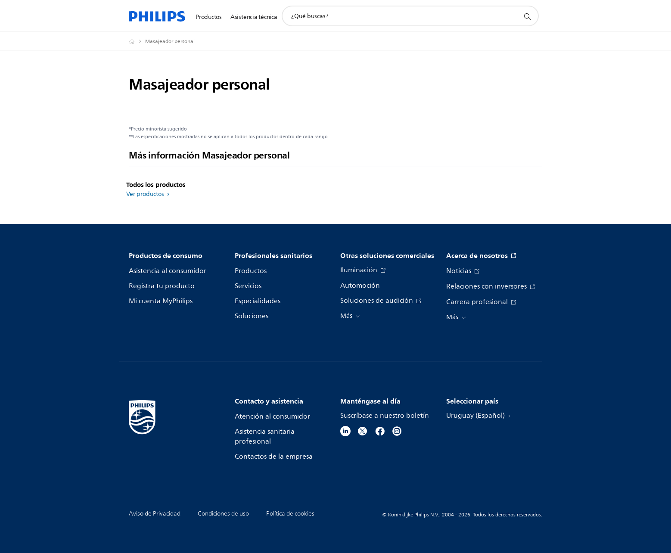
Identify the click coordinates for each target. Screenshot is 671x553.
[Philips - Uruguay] (137, 41)
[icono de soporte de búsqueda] (527, 16)
